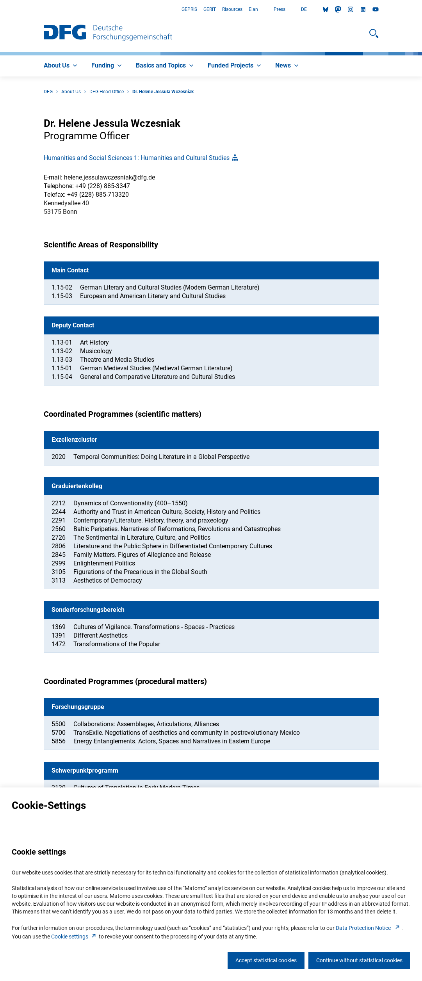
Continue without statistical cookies (359, 960)
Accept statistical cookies (266, 960)
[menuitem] (61, 66)
